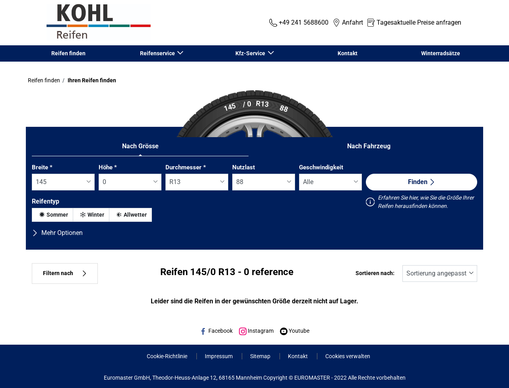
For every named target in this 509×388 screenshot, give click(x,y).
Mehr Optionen (57, 233)
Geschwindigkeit (321, 167)
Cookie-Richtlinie (167, 356)
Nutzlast (243, 167)
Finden (421, 182)
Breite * (42, 167)
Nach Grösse (140, 146)
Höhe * (108, 167)
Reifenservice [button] (158, 53)
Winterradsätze (440, 53)
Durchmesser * (185, 167)
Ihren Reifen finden (91, 80)
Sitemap (261, 356)
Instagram (256, 331)
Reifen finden (68, 53)
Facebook (216, 331)
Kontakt (347, 53)
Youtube (294, 331)
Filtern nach (65, 273)
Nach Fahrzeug (368, 146)
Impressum (219, 356)
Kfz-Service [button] (250, 53)
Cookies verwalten (347, 356)
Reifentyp (45, 201)
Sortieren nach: (375, 273)
